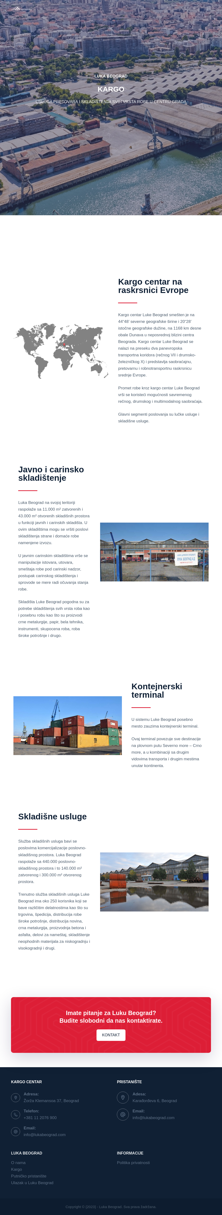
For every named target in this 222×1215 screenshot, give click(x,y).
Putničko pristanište (28, 1176)
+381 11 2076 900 (40, 1118)
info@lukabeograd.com (45, 1134)
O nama (18, 1162)
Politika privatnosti (133, 1162)
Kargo (16, 1169)
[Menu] (209, 8)
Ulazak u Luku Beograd (32, 1183)
